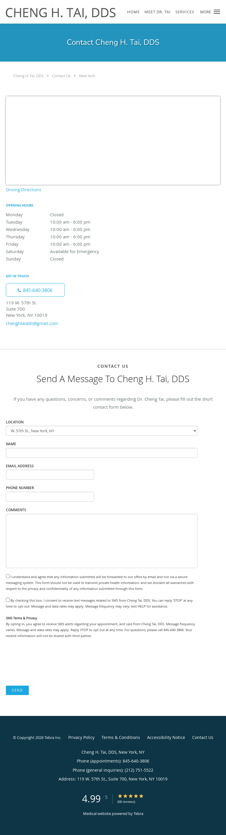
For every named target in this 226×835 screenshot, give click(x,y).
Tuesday (57, 222)
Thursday (57, 237)
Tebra (138, 813)
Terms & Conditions (121, 737)
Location (15, 422)
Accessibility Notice (166, 737)
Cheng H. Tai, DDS (28, 75)
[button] (217, 12)
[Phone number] (35, 290)
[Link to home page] (83, 12)
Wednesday (57, 229)
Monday (57, 214)
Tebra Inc (52, 737)
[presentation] (50, 662)
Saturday (57, 251)
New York (87, 75)
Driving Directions (23, 189)
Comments (16, 509)
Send (17, 690)
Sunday (57, 259)
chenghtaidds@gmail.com (32, 323)
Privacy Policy (81, 737)
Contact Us (61, 75)
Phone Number (20, 487)
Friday (57, 244)
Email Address (20, 465)
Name (11, 443)
